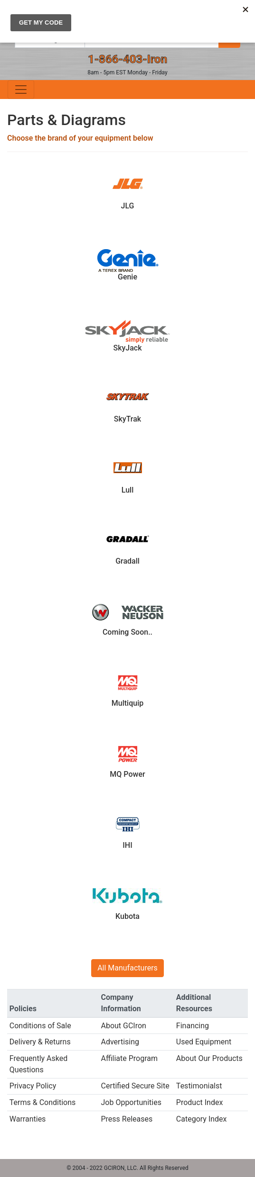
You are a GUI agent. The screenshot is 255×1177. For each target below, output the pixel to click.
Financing (192, 1025)
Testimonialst (199, 1085)
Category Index (201, 1118)
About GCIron (123, 1025)
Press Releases (126, 1118)
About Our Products (209, 1058)
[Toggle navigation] (21, 89)
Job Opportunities (131, 1102)
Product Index (199, 1102)
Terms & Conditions (42, 1102)
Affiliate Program (129, 1058)
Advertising (120, 1041)
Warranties (27, 1118)
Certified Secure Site (135, 1085)
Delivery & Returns (40, 1041)
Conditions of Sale (40, 1025)
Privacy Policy (33, 1085)
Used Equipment (203, 1041)
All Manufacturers (127, 967)
